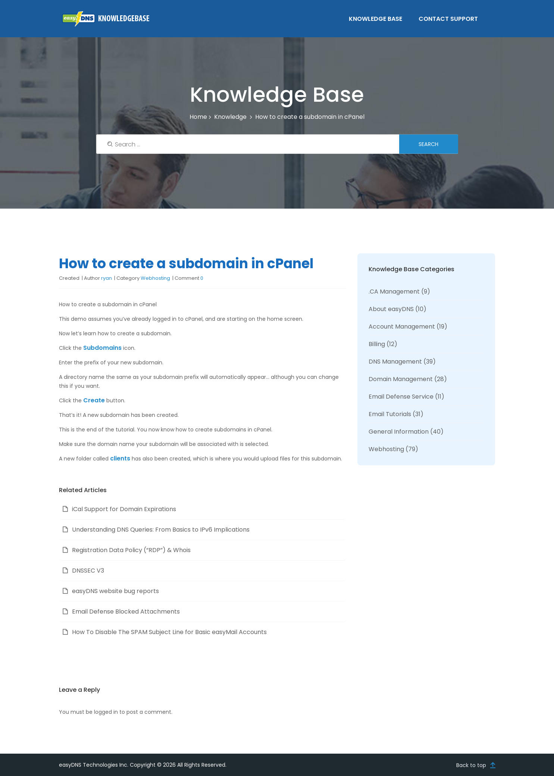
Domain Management (401, 379)
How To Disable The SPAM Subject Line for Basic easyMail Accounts (169, 632)
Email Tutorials (390, 414)
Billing (377, 344)
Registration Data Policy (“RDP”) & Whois (131, 550)
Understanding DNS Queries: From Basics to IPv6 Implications (161, 529)
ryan (106, 278)
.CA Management (394, 291)
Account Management (402, 326)
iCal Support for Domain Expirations (124, 509)
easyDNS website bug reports (115, 591)
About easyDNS (391, 309)
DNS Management (395, 361)
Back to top (471, 765)
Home (198, 117)
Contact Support (449, 18)
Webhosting (155, 278)
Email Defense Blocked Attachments (126, 611)
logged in (106, 712)
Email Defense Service (401, 396)
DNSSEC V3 (88, 570)
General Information (399, 431)
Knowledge (230, 117)
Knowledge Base (376, 18)
